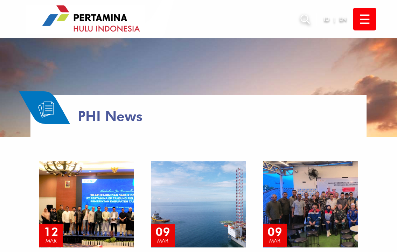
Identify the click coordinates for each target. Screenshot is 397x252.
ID (326, 19)
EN (342, 19)
